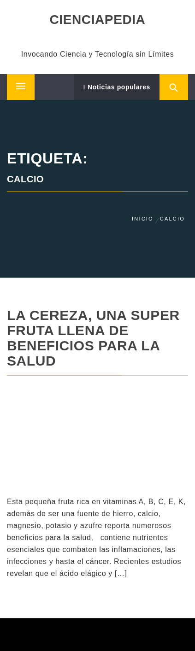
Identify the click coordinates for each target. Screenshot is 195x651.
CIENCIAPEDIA (98, 19)
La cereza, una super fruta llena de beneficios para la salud (93, 338)
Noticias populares (116, 87)
